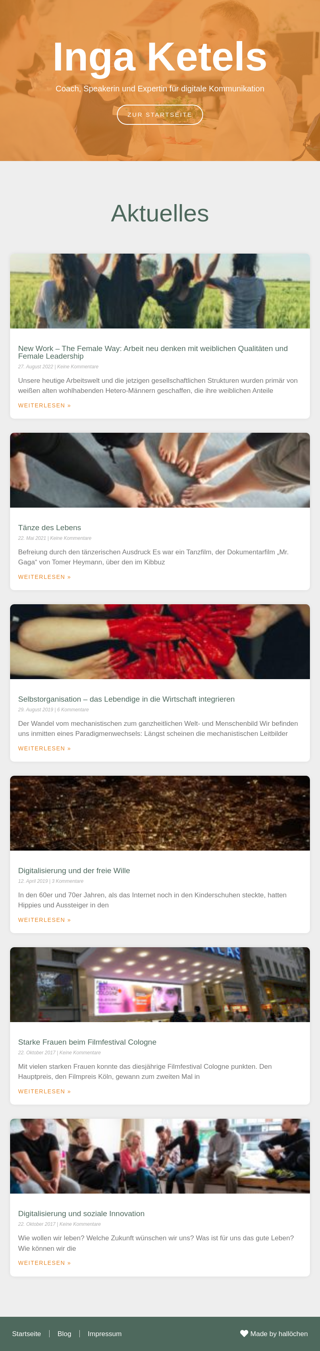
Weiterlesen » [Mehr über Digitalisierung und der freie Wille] (44, 920)
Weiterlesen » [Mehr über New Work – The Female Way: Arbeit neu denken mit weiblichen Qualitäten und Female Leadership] (44, 405)
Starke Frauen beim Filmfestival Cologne (87, 1042)
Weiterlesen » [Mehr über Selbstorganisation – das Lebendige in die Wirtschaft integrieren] (44, 748)
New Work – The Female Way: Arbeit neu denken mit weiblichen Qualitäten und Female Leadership (153, 352)
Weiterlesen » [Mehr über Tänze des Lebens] (44, 577)
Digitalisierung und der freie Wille (74, 870)
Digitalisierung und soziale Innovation (81, 1213)
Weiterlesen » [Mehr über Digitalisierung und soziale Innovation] (44, 1263)
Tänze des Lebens (49, 527)
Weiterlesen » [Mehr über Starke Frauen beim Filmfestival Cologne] (44, 1091)
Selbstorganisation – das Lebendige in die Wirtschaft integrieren (126, 699)
